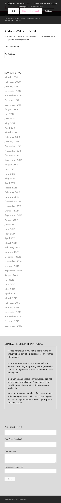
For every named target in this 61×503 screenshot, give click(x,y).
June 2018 (10, 174)
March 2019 (11, 132)
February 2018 (12, 192)
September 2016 (13, 270)
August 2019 (11, 109)
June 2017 (10, 229)
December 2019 (13, 91)
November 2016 (13, 261)
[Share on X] (7, 54)
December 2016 (13, 257)
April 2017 (10, 238)
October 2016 (12, 266)
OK (13, 11)
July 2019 (9, 114)
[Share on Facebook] (5, 54)
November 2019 (13, 96)
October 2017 (12, 211)
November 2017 (13, 206)
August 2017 (11, 220)
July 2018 (9, 169)
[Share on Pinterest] (10, 54)
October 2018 (12, 155)
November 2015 (13, 317)
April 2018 (10, 183)
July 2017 (9, 224)
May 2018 (10, 178)
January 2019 (12, 142)
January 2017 (12, 252)
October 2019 (12, 100)
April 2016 (10, 294)
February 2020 (13, 82)
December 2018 (13, 146)
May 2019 (10, 123)
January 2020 (12, 86)
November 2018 (13, 151)
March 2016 (11, 298)
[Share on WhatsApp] (9, 54)
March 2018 (11, 188)
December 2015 (13, 312)
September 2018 (13, 160)
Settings (48, 11)
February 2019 (12, 137)
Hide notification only (31, 11)
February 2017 (12, 247)
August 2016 (11, 275)
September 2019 (13, 105)
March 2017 (11, 243)
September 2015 (13, 326)
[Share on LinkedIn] (12, 54)
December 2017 (13, 201)
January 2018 (12, 197)
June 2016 (10, 284)
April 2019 (10, 128)
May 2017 (10, 234)
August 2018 (11, 165)
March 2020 (11, 77)
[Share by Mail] (14, 54)
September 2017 (13, 215)
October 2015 (12, 321)
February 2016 (12, 303)
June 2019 (10, 119)
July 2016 (9, 280)
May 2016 (10, 289)
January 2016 (12, 307)
